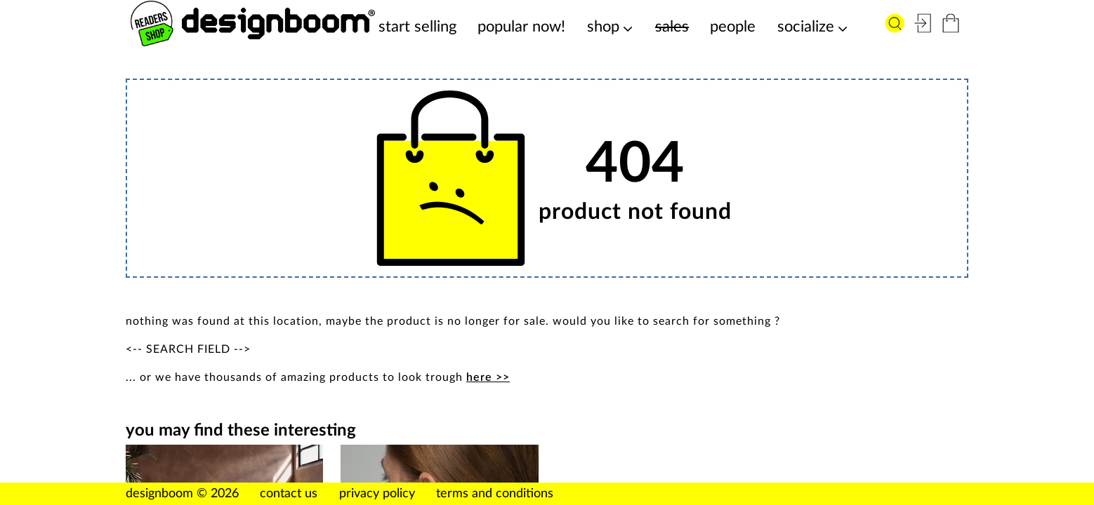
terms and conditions (494, 493)
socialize (805, 26)
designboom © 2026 (182, 493)
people (733, 26)
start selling (417, 26)
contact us (288, 493)
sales (672, 26)
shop (603, 26)
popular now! (521, 26)
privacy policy (377, 493)
